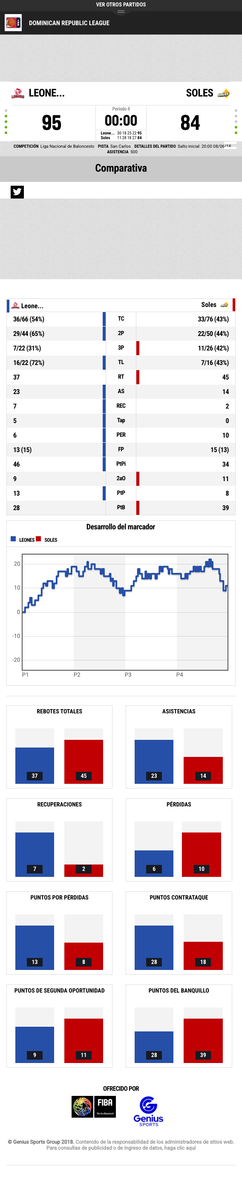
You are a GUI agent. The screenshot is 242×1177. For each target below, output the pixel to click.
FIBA (94, 1111)
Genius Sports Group (148, 1111)
